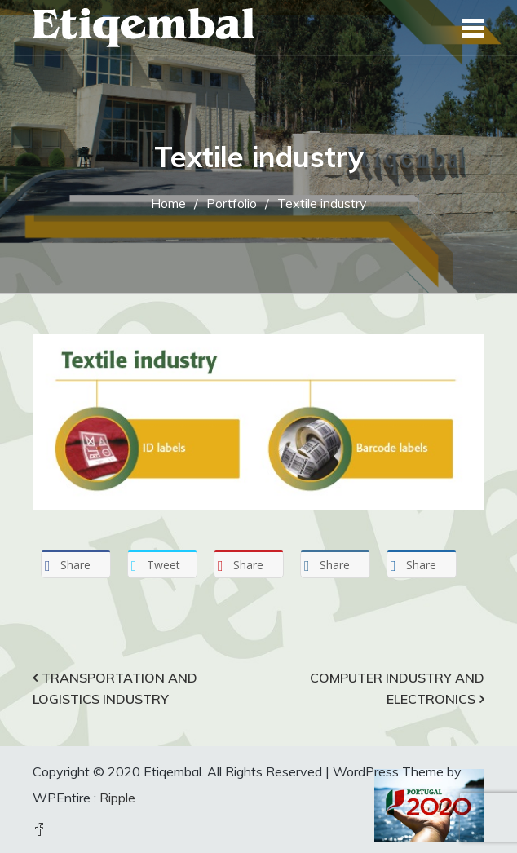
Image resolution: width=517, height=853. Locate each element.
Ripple (117, 797)
